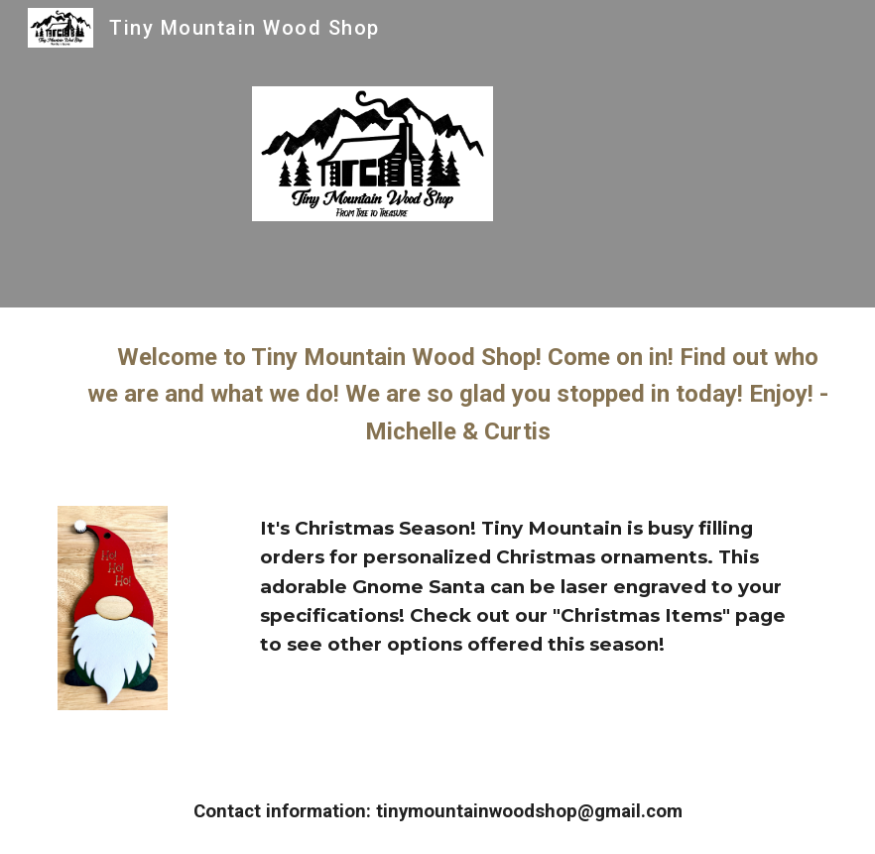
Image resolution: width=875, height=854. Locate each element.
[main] (437, 394)
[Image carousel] (113, 625)
